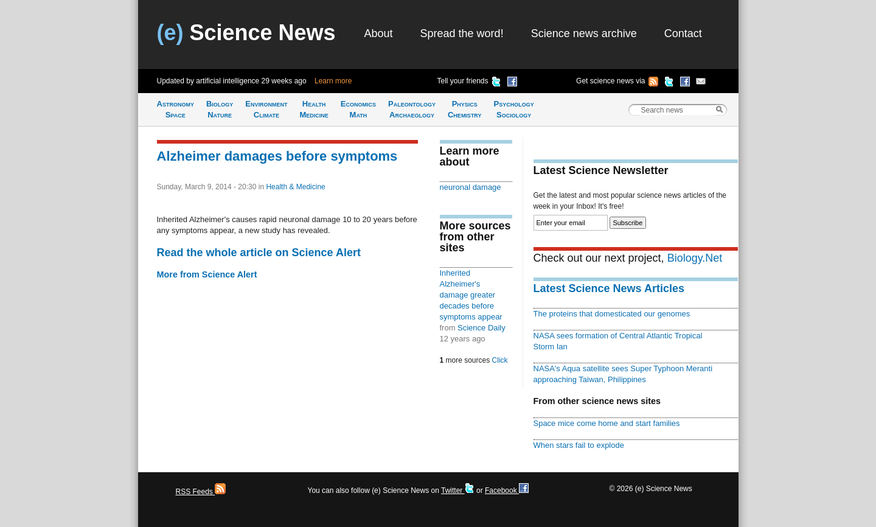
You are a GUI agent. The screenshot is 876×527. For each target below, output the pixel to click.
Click (500, 360)
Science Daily (481, 327)
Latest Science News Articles (609, 288)
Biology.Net (695, 258)
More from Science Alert (207, 274)
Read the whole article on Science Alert (259, 252)
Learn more (333, 81)
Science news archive (584, 33)
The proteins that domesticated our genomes (612, 313)
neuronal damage (470, 187)
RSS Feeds (201, 491)
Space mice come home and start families (607, 423)
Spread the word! (462, 33)
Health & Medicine (295, 187)
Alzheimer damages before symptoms (277, 156)
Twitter (457, 490)
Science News (246, 32)
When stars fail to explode (579, 445)
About (378, 33)
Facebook (507, 490)
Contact (683, 33)
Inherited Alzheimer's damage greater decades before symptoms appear (471, 294)
